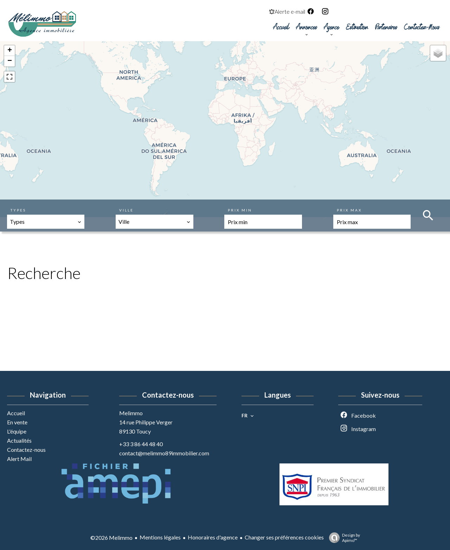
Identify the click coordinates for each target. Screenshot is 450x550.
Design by (343, 537)
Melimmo (131, 413)
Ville (126, 210)
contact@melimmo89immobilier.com (164, 453)
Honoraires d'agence (213, 537)
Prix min (240, 210)
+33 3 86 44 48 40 (141, 444)
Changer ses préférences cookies (284, 537)
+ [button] (9, 50)
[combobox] (45, 222)
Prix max (349, 210)
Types (18, 210)
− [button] (9, 61)
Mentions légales (160, 537)
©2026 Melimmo (111, 537)
